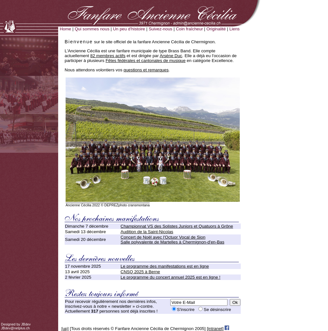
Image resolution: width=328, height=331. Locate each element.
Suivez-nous (160, 28)
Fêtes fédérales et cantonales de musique (145, 60)
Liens (234, 28)
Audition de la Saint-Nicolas (147, 231)
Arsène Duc (171, 55)
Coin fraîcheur (189, 28)
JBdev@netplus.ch (15, 328)
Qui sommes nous (92, 28)
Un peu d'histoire (129, 28)
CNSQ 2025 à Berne (140, 271)
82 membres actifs (107, 55)
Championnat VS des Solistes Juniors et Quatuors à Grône (177, 226)
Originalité (216, 28)
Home (65, 28)
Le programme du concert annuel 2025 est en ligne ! (170, 277)
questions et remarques (145, 69)
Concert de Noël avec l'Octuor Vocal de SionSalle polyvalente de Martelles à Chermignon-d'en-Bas (172, 239)
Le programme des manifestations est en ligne (165, 266)
